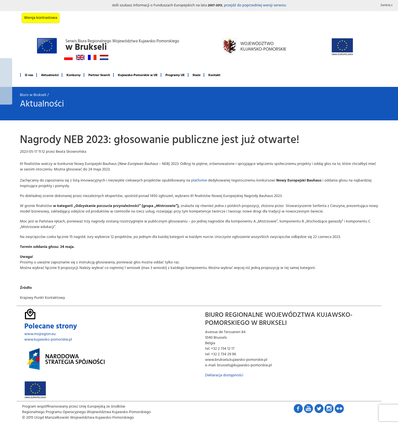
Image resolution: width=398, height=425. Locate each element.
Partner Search (99, 75)
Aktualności (50, 75)
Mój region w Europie (6, 81)
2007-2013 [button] (215, 5)
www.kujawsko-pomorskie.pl (48, 339)
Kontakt (214, 75)
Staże (197, 75)
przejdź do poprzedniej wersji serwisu (255, 5)
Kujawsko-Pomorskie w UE (138, 75)
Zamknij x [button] (387, 5)
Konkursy (73, 75)
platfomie (199, 180)
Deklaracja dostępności (224, 375)
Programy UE (175, 75)
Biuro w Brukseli (33, 95)
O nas (29, 75)
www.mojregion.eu (40, 334)
